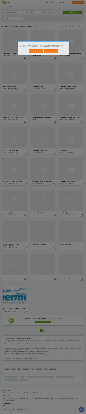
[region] (43, 48)
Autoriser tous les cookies (50, 51)
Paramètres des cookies (36, 51)
